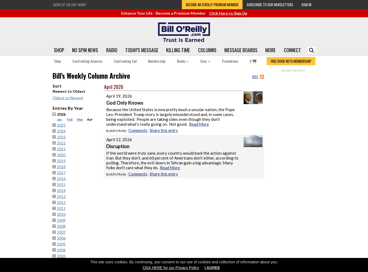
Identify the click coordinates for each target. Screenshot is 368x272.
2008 (61, 226)
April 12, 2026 (119, 139)
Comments (137, 130)
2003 (61, 256)
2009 (61, 220)
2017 (61, 172)
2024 (61, 131)
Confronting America (87, 61)
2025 (61, 125)
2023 (61, 137)
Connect (292, 50)
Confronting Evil (125, 61)
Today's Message (141, 50)
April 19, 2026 (119, 96)
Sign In (306, 4)
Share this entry (164, 130)
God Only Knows (124, 103)
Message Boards (240, 50)
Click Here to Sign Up (228, 13)
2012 (61, 202)
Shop (59, 50)
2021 (61, 149)
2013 (61, 196)
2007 (61, 232)
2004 (61, 250)
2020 (61, 154)
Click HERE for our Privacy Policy (171, 268)
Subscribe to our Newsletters (270, 4)
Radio (111, 50)
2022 (61, 143)
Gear (205, 61)
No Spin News (85, 50)
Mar (80, 119)
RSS (255, 77)
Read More (199, 124)
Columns (207, 50)
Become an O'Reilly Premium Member (212, 4)
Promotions (230, 61)
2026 (80, 116)
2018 (61, 166)
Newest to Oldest (69, 91)
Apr (90, 119)
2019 (61, 160)
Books (183, 61)
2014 (61, 190)
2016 (61, 178)
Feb (70, 119)
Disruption (118, 146)
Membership (157, 61)
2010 (61, 214)
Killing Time (178, 50)
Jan (59, 119)
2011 (61, 208)
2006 (61, 238)
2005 (61, 244)
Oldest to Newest (68, 97)
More (270, 50)
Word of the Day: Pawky (69, 4)
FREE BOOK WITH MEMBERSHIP (291, 61)
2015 (61, 184)
